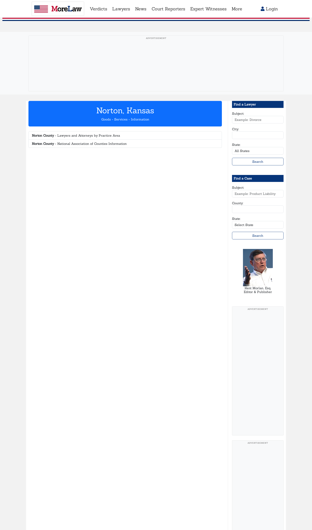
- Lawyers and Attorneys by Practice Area (76, 135)
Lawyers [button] (121, 9)
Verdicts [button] (98, 9)
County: (237, 203)
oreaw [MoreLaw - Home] (57, 8)
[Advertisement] (156, 70)
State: (236, 145)
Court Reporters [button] (168, 9)
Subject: (238, 113)
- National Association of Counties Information (79, 144)
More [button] (237, 9)
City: (235, 129)
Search (257, 162)
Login (269, 9)
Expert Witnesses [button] (208, 9)
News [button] (140, 9)
